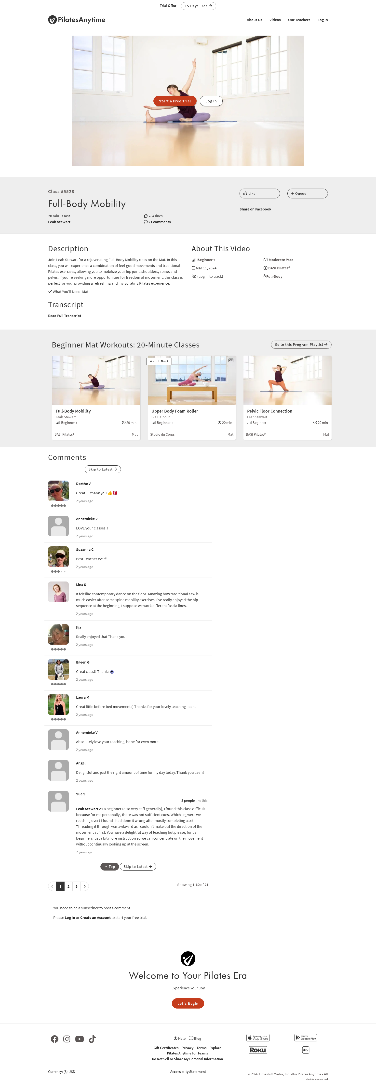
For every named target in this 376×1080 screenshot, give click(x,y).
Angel (80, 763)
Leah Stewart (59, 221)
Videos (275, 19)
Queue (298, 193)
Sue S (80, 793)
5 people (188, 800)
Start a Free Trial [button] (175, 100)
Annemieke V (87, 518)
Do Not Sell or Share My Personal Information (187, 1058)
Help (180, 1038)
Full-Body (274, 276)
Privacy (187, 1047)
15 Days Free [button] (198, 5)
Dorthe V (83, 483)
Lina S (81, 584)
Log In (323, 19)
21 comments (159, 221)
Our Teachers (299, 19)
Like (249, 193)
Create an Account (95, 917)
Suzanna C (85, 549)
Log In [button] (211, 100)
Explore (215, 1047)
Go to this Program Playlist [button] (301, 344)
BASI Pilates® (279, 267)
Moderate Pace (281, 259)
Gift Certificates (166, 1047)
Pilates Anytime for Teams (187, 1053)
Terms (201, 1047)
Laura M (82, 697)
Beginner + (206, 259)
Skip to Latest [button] (103, 469)
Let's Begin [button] (188, 1003)
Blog (195, 1038)
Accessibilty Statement (188, 1071)
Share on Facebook (255, 209)
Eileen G (83, 662)
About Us (254, 19)
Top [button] (109, 866)
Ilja (78, 627)
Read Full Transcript (64, 315)
